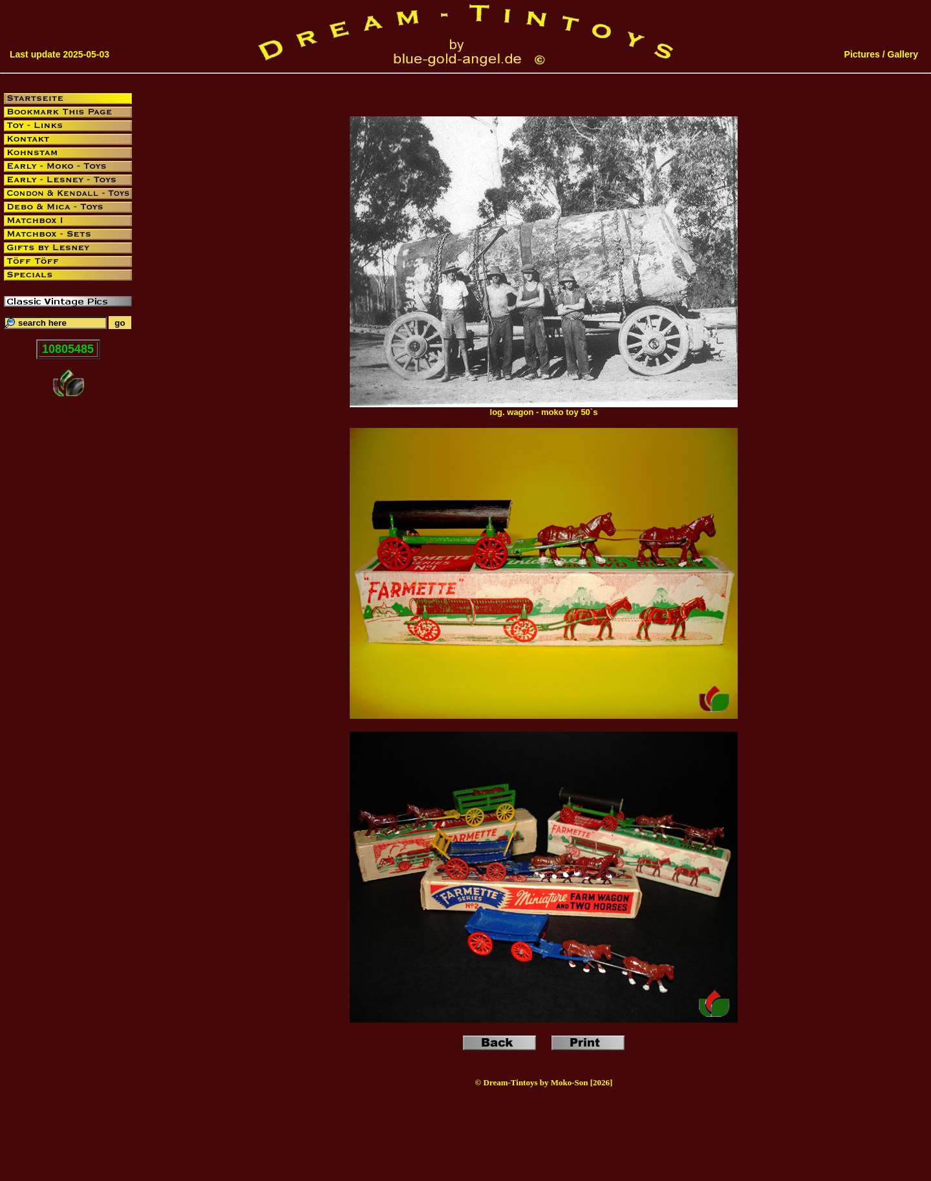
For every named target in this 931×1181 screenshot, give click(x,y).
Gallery (903, 54)
